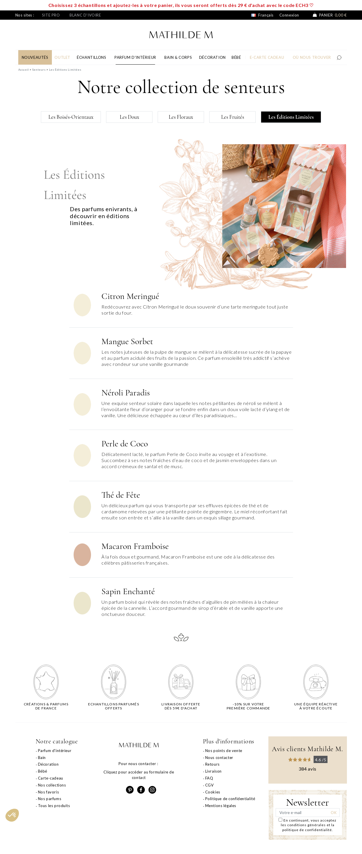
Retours (212, 764)
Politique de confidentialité (230, 798)
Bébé (42, 771)
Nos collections (52, 785)
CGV (209, 785)
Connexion (289, 15)
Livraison (213, 771)
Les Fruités (232, 117)
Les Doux (129, 117)
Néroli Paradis (125, 392)
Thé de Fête (120, 495)
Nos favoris (48, 792)
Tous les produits (54, 805)
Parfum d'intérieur (55, 750)
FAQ (209, 778)
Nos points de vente (223, 750)
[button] (12, 815)
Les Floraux (181, 117)
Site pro (51, 15)
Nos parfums (49, 798)
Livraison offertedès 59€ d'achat (180, 706)
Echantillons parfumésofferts (113, 706)
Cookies (212, 792)
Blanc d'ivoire (85, 15)
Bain (42, 757)
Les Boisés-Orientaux (70, 117)
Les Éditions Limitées (291, 117)
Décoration (48, 764)
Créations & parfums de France (46, 706)
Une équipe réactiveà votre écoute (316, 706)
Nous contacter (219, 757)
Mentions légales (221, 805)
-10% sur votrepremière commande (248, 706)
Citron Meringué (130, 296)
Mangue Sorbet (127, 341)
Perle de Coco (124, 443)
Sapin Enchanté (128, 591)
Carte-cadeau (50, 778)
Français (262, 15)
